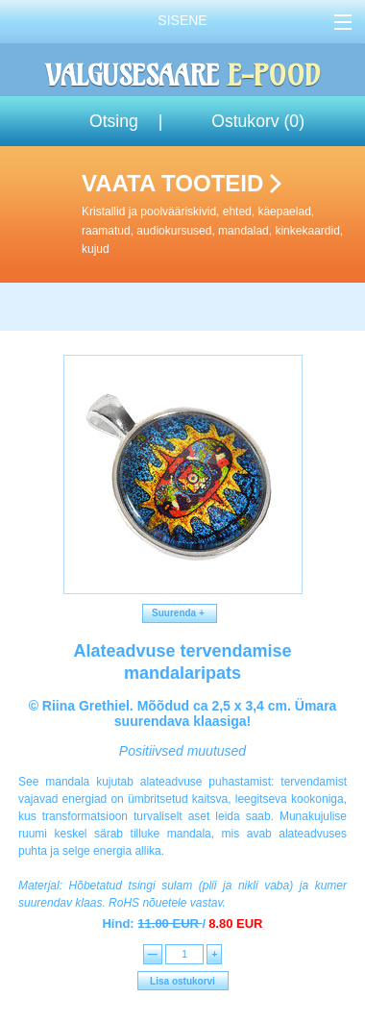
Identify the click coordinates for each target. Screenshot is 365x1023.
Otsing (113, 121)
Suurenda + (180, 613)
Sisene (182, 20)
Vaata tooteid (219, 214)
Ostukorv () (257, 121)
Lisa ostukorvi (182, 981)
